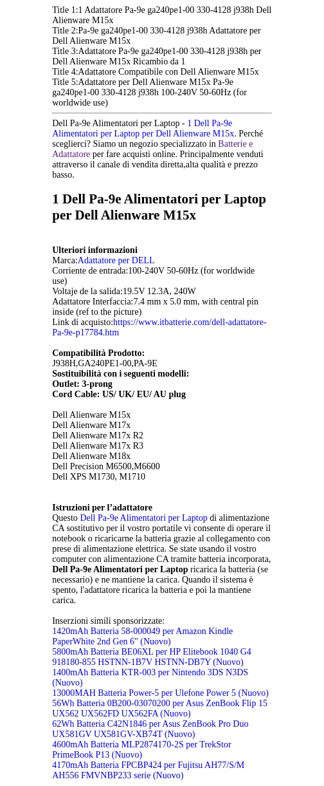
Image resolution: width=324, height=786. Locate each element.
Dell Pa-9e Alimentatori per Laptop (145, 518)
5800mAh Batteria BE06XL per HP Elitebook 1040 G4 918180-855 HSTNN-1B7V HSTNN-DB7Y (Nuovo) (151, 657)
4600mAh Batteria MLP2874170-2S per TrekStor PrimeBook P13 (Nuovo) (141, 750)
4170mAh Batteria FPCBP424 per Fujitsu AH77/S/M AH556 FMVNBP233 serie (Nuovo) (148, 770)
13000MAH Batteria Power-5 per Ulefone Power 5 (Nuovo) (160, 693)
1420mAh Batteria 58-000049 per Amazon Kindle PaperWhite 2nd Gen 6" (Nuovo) (142, 636)
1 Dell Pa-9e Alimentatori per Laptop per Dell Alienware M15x (143, 128)
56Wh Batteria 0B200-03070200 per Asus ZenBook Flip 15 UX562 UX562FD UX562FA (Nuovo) (159, 708)
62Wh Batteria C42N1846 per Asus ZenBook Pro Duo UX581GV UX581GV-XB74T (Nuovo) (150, 729)
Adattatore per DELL (116, 260)
